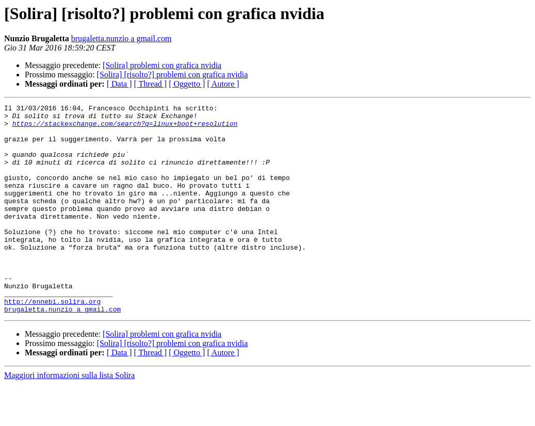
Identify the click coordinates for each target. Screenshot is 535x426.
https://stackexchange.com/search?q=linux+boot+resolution (125, 128)
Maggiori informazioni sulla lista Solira (69, 417)
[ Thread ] (150, 83)
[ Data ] (119, 83)
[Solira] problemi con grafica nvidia (162, 65)
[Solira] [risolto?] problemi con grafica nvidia (172, 74)
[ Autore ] (223, 83)
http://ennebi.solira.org (52, 341)
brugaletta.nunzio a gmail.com (121, 38)
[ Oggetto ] (187, 83)
